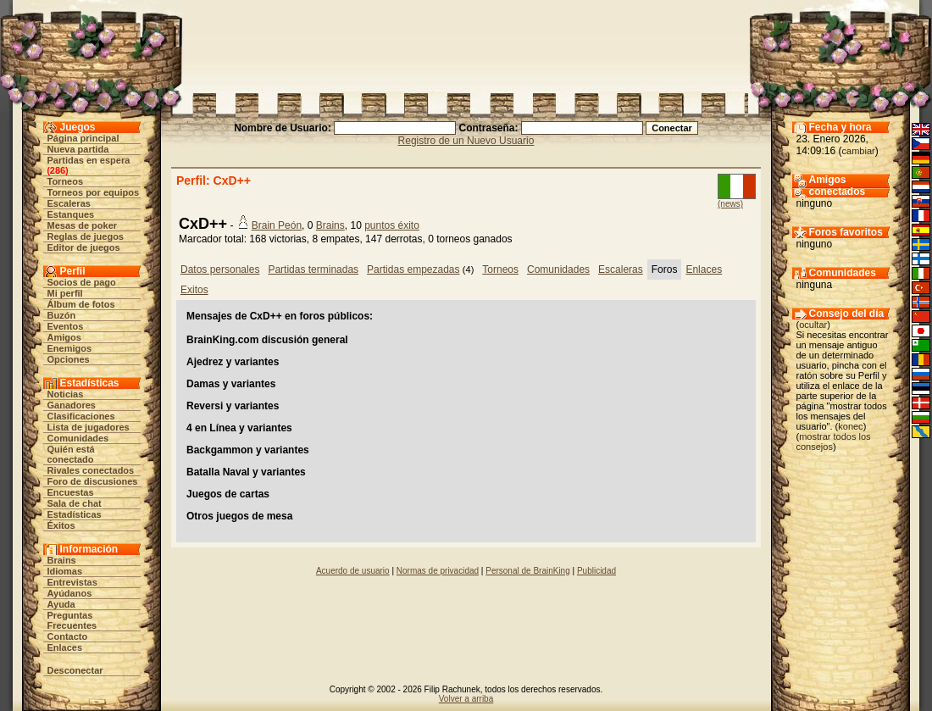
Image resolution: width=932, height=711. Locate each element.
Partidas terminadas (313, 269)
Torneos (65, 181)
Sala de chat (74, 503)
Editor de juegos (83, 247)
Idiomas (65, 571)
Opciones (68, 359)
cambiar (858, 151)
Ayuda (61, 604)
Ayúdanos (69, 593)
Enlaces (65, 647)
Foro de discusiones (92, 481)
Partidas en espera (88, 160)
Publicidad (596, 570)
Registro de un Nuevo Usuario (466, 141)
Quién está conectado (71, 454)
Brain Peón (277, 225)
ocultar (813, 324)
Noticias (65, 394)
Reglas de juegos (85, 236)
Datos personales (219, 269)
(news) (730, 203)
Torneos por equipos (93, 192)
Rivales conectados (91, 470)
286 (57, 170)
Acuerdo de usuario (353, 570)
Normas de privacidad (438, 570)
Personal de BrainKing (527, 570)
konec (850, 426)
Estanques (71, 214)
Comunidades (78, 438)
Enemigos (69, 348)
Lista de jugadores (88, 427)
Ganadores (71, 405)
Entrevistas (72, 582)
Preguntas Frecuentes (72, 620)
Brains (61, 560)
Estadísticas (74, 514)
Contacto (67, 636)
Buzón (61, 315)
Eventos (65, 326)
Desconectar (75, 670)
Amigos (64, 337)
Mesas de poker (82, 225)
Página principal (83, 138)
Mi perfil (65, 293)
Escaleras (69, 203)
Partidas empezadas (413, 269)
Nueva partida (78, 149)
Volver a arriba (466, 698)
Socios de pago (81, 282)
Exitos (194, 290)
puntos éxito (391, 225)
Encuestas (70, 492)
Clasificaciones (81, 416)
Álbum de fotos (81, 304)
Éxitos (61, 525)
